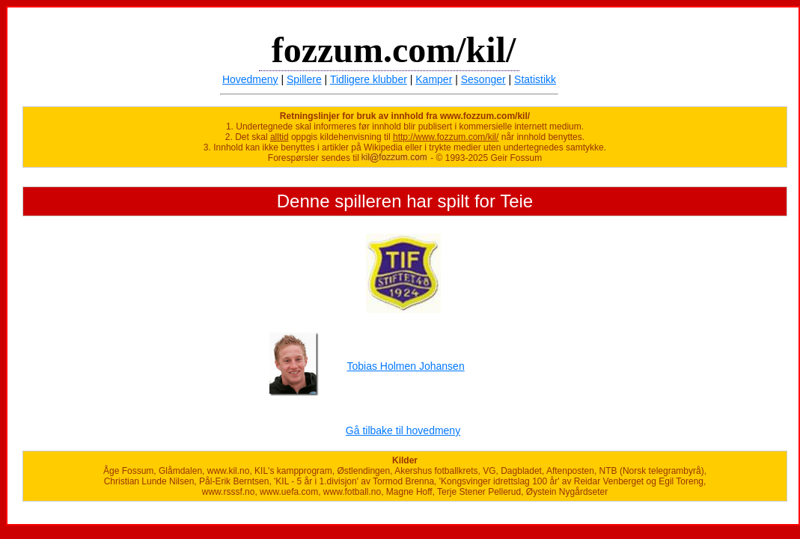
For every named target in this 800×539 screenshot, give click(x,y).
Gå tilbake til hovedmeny (403, 430)
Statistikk (535, 79)
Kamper (433, 79)
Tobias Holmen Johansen (405, 366)
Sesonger (483, 79)
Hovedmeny (250, 79)
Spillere (304, 79)
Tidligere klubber (368, 79)
